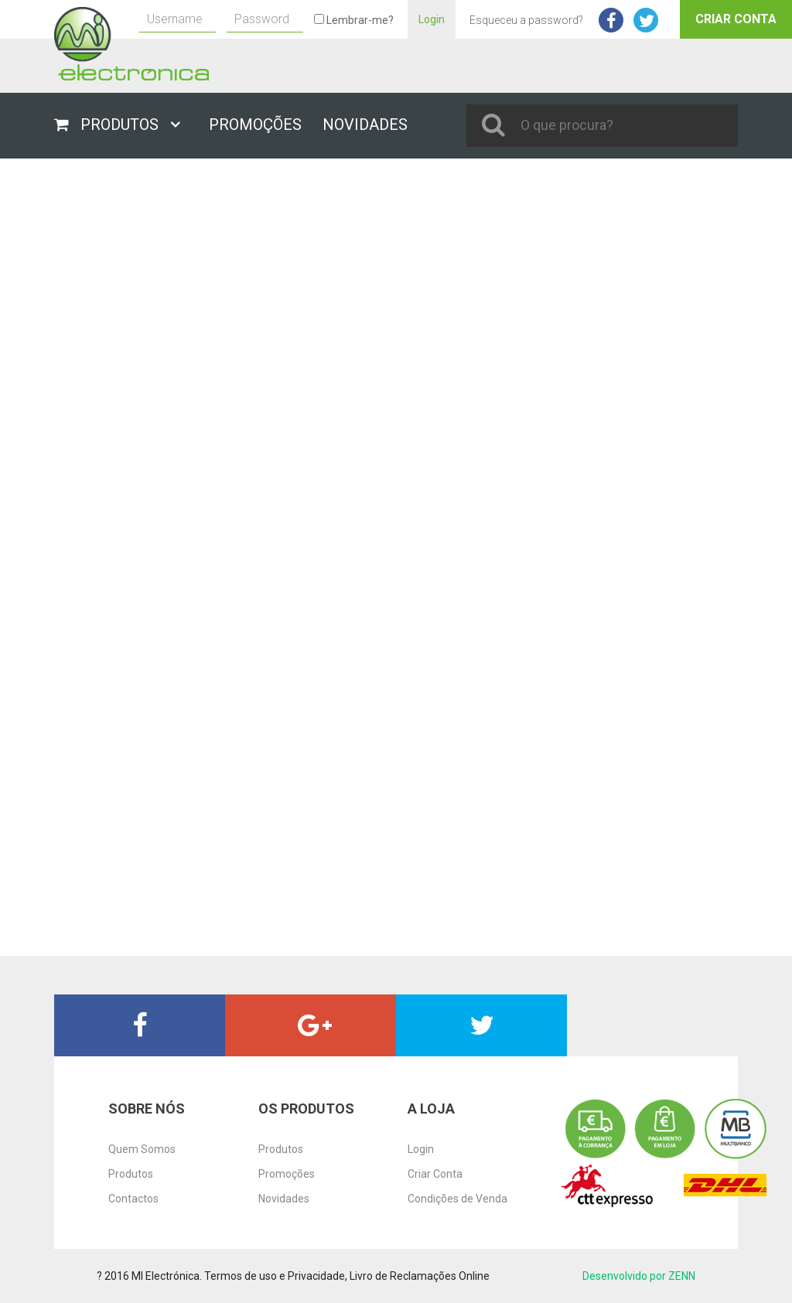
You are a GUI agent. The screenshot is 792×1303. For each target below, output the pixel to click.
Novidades (283, 1198)
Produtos (130, 1174)
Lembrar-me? (354, 20)
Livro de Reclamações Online (420, 1276)
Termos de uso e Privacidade (274, 1276)
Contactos (133, 1198)
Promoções (286, 1174)
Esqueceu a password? (526, 20)
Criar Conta (736, 19)
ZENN (681, 1276)
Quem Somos (142, 1149)
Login (431, 19)
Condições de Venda (457, 1198)
